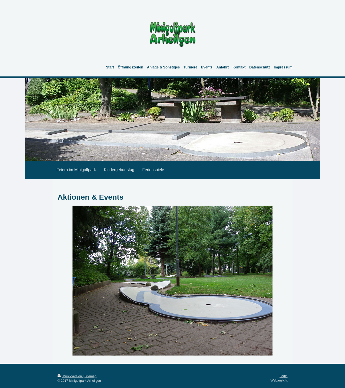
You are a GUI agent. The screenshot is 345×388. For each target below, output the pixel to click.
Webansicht (279, 380)
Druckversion (70, 376)
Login (284, 376)
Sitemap (90, 376)
